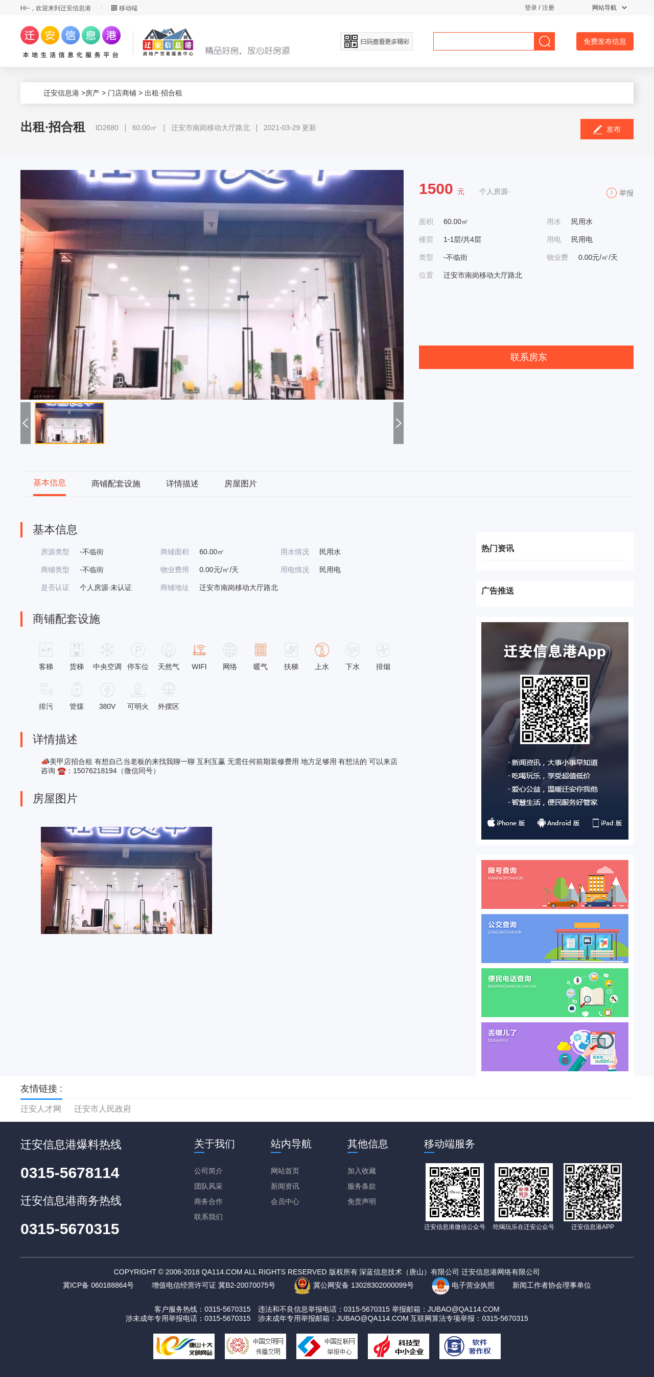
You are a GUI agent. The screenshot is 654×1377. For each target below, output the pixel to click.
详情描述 (182, 483)
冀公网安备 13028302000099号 (353, 1285)
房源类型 (55, 552)
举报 (626, 193)
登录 (531, 7)
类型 (426, 257)
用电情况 (295, 569)
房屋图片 (240, 483)
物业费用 (174, 569)
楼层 (426, 239)
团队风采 (208, 1186)
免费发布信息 (604, 41)
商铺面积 (174, 552)
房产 (92, 93)
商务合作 (208, 1201)
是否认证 (55, 587)
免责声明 (361, 1201)
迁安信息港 (61, 93)
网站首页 (285, 1171)
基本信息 (49, 482)
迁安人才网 (40, 1108)
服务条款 (361, 1186)
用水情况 (295, 552)
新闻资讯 (285, 1186)
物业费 (557, 257)
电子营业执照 (463, 1285)
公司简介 (208, 1171)
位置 (426, 275)
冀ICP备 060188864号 (98, 1285)
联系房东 (528, 357)
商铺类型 (55, 569)
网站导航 (609, 7)
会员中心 (285, 1201)
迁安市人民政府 (102, 1108)
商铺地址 (174, 587)
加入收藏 (361, 1171)
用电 (554, 239)
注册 (548, 7)
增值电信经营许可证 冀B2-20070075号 (213, 1285)
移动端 (124, 8)
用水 (554, 221)
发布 (607, 129)
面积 (426, 221)
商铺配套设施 (116, 483)
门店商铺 (122, 93)
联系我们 (208, 1217)
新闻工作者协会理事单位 (551, 1285)
